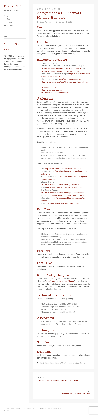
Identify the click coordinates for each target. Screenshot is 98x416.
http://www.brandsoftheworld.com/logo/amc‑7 (63, 168)
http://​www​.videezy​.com (50, 87)
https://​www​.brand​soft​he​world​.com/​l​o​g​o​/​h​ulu (62, 203)
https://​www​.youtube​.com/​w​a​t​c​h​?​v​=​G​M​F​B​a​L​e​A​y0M (61, 71)
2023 (57, 363)
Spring (82, 363)
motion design (73, 363)
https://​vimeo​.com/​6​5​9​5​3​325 (70, 79)
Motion (56, 9)
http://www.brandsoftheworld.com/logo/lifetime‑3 (60, 185)
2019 (42, 363)
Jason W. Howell (46, 22)
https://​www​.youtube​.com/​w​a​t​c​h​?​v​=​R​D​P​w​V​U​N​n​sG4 (61, 68)
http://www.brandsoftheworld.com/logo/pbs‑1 (66, 195)
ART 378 (63, 363)
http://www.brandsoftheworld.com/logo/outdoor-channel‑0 (63, 193)
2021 (52, 363)
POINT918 (13, 6)
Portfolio (7, 19)
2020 (47, 363)
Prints (6, 16)
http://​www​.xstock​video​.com (52, 90)
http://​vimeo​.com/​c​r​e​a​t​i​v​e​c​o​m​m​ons (54, 93)
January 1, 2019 (65, 22)
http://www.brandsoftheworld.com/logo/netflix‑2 (64, 187)
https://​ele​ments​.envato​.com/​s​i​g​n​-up (60, 281)
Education (8, 22)
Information (8, 26)
